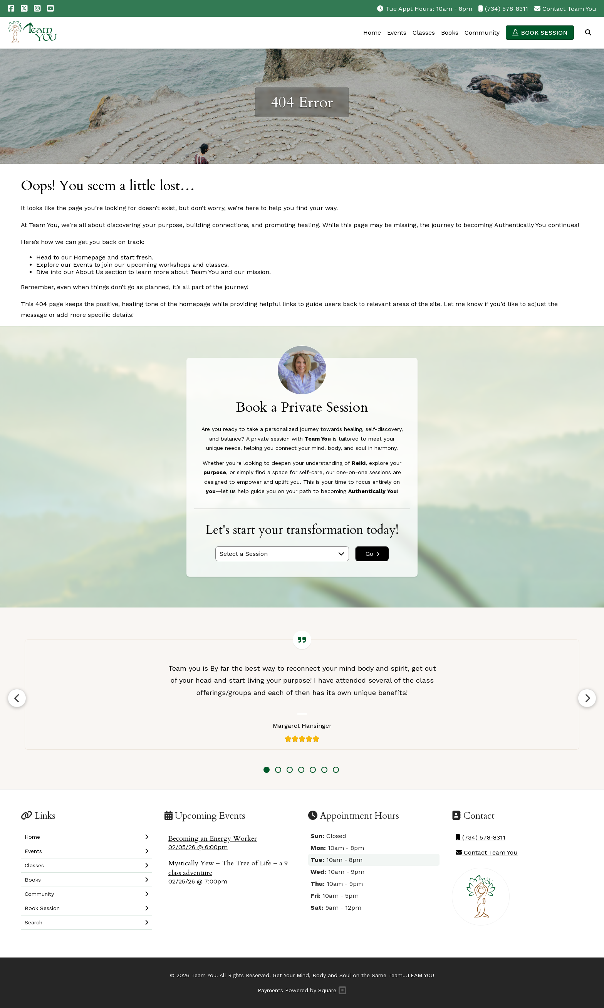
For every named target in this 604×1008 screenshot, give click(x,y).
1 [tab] (266, 770)
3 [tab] (290, 770)
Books (449, 32)
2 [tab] (278, 770)
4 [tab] (301, 770)
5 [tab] (313, 770)
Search (588, 32)
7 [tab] (336, 770)
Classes (424, 32)
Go (372, 553)
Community (482, 32)
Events (396, 32)
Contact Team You (569, 8)
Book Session (544, 32)
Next (587, 698)
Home (372, 32)
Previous (17, 698)
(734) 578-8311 (506, 8)
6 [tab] (324, 770)
